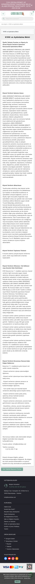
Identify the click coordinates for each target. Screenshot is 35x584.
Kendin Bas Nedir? (9, 509)
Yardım (6, 529)
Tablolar (8, 546)
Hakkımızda (7, 507)
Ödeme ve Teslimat (9, 521)
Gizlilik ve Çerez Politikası (11, 526)
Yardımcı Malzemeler (12, 549)
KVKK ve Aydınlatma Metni (12, 524)
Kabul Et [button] (17, 581)
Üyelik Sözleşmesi (9, 514)
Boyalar (8, 543)
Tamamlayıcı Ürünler (11, 541)
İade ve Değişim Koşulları (11, 519)
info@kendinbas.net (10, 497)
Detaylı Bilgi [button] (27, 578)
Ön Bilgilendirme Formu (11, 516)
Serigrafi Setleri (9, 538)
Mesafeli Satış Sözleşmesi (11, 511)
